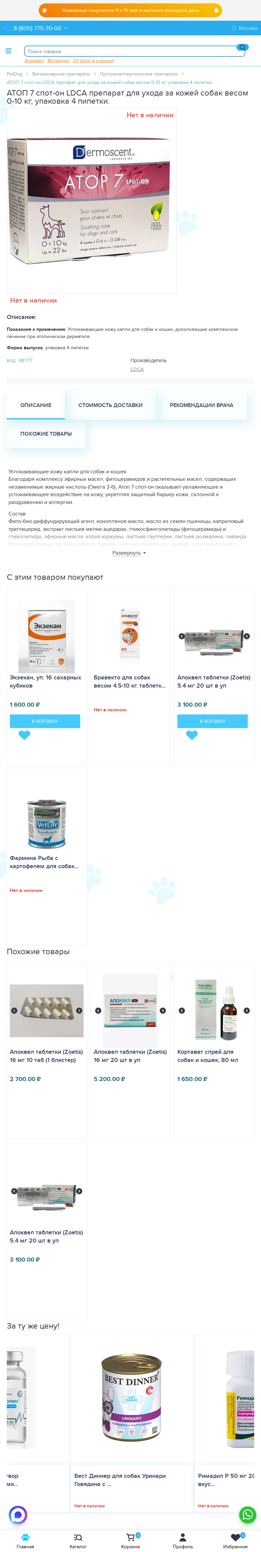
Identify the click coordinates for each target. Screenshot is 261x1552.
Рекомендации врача (201, 405)
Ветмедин (58, 60)
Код (11, 360)
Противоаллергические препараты (139, 73)
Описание (35, 405)
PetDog (14, 73)
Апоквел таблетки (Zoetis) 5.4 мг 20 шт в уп (213, 681)
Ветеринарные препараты (61, 73)
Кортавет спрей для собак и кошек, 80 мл (207, 1056)
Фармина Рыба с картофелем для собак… (44, 862)
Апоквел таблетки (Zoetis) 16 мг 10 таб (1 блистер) (46, 1056)
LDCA (137, 369)
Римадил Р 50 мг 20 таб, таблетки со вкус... (187, 1480)
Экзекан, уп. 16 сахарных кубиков (45, 681)
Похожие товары (46, 434)
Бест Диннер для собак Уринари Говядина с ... (56, 1480)
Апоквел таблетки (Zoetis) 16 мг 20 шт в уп (130, 1056)
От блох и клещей (93, 60)
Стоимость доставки (111, 405)
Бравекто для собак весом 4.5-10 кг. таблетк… (130, 681)
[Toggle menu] (8, 50)
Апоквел (34, 60)
